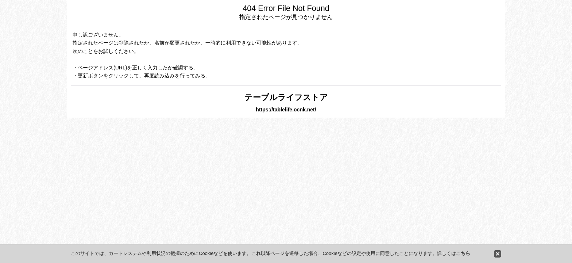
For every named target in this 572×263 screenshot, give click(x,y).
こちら (463, 253)
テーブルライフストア (286, 97)
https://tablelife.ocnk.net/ (286, 110)
